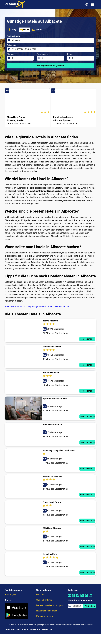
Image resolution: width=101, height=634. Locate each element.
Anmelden (90, 606)
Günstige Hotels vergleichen (50, 65)
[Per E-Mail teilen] (69, 597)
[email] (77, 606)
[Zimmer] (22, 58)
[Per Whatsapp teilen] (73, 597)
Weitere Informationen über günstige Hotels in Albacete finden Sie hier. (37, 306)
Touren (37, 29)
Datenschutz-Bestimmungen (49, 605)
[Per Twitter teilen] (82, 597)
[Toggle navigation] (92, 4)
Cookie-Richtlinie (44, 600)
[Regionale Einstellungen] (87, 4)
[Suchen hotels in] (52, 40)
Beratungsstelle (12, 594)
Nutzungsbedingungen (46, 610)
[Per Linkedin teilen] (90, 597)
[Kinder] (82, 58)
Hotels (24, 29)
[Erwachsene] (52, 58)
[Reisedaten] (52, 49)
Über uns (40, 594)
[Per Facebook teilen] (77, 597)
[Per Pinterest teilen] (86, 597)
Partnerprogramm (44, 616)
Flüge (12, 29)
